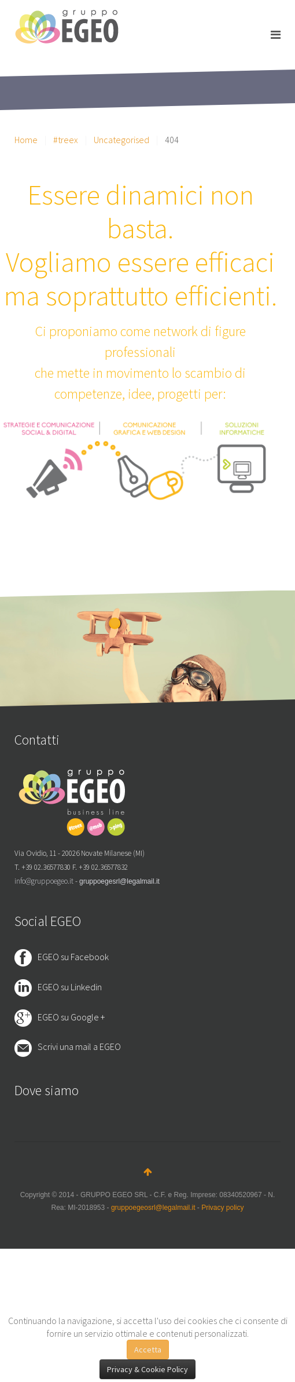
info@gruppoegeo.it (43, 881)
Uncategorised (121, 139)
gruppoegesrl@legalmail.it (119, 881)
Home (26, 139)
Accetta (147, 1349)
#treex (65, 139)
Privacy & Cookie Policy (147, 1369)
